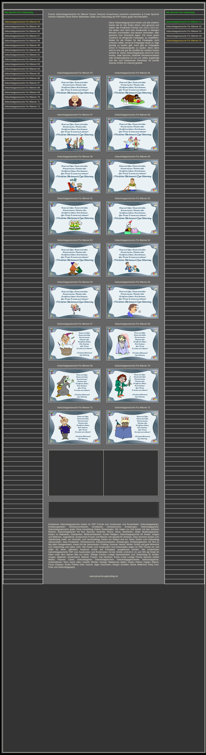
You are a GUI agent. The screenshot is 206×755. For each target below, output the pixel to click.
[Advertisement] (76, 44)
